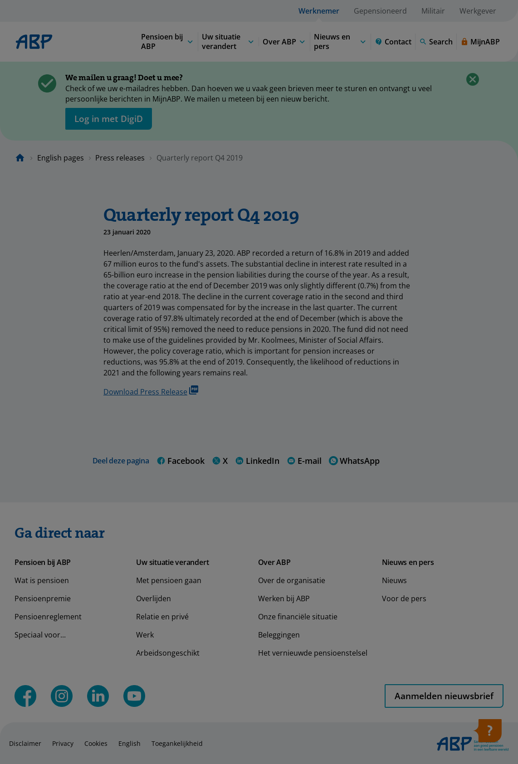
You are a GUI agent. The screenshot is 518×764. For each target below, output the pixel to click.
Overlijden (153, 598)
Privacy (62, 743)
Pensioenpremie (43, 598)
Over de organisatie (291, 580)
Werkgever (477, 11)
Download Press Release (150, 391)
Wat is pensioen (42, 580)
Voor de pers (404, 598)
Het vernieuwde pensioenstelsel (312, 653)
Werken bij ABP (284, 598)
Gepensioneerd (380, 11)
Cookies (96, 743)
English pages (60, 158)
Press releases (120, 158)
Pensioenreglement (48, 617)
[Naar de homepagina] (20, 157)
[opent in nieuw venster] (108, 119)
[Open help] (487, 733)
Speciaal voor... (40, 635)
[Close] (473, 79)
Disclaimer (25, 743)
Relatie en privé (162, 617)
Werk (145, 635)
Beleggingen (279, 635)
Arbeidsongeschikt (168, 653)
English (129, 743)
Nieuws (394, 580)
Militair (433, 11)
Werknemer (318, 11)
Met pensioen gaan (168, 580)
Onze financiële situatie (297, 617)
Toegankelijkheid (177, 743)
